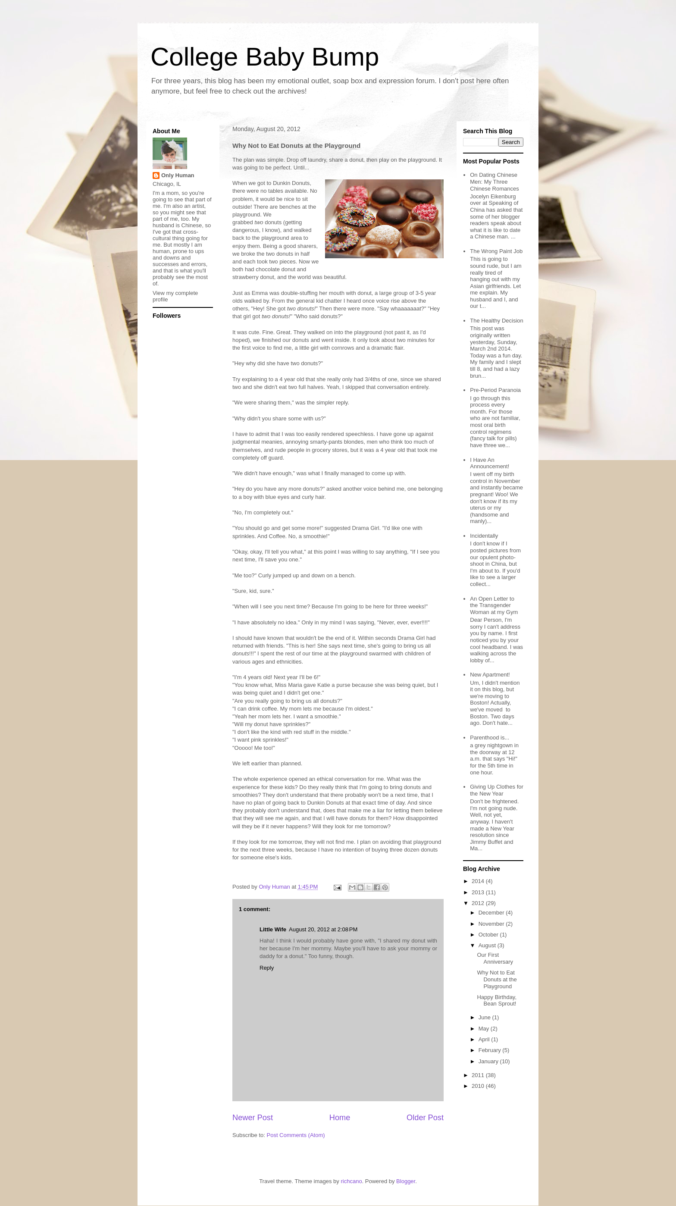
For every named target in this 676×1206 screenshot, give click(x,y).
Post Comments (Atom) (296, 1135)
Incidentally (484, 536)
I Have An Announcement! (489, 463)
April (485, 1039)
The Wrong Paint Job (496, 251)
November (492, 924)
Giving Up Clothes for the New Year (496, 790)
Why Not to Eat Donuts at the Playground (496, 979)
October (489, 934)
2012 (479, 903)
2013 (479, 892)
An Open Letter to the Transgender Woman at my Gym (494, 605)
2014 (479, 881)
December (492, 912)
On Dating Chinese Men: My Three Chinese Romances (494, 181)
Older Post (425, 1117)
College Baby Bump (264, 56)
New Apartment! (490, 674)
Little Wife (273, 929)
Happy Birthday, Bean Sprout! (496, 1000)
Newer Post (252, 1117)
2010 (479, 1086)
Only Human (177, 175)
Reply (267, 968)
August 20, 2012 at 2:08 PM (323, 929)
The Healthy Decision (496, 320)
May (485, 1028)
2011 (479, 1075)
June (485, 1017)
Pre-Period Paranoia (495, 390)
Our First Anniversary (495, 958)
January (489, 1061)
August (488, 945)
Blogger (405, 1181)
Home (340, 1117)
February (491, 1050)
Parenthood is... (489, 737)
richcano (351, 1181)
